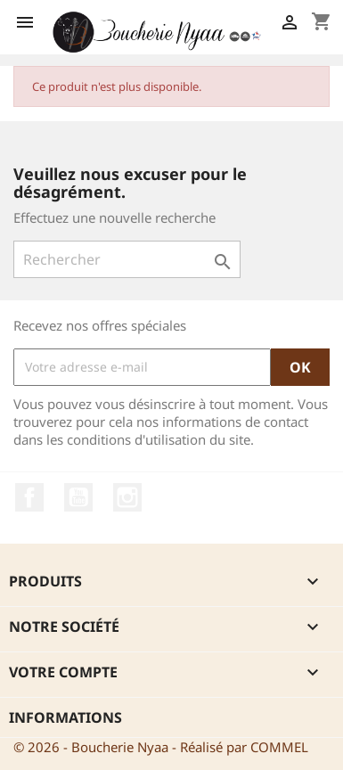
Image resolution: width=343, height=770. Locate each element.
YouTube (78, 497)
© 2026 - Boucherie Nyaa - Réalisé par (131, 747)
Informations (65, 717)
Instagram (127, 497)
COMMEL (279, 747)
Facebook (29, 497)
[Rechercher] (127, 259)
